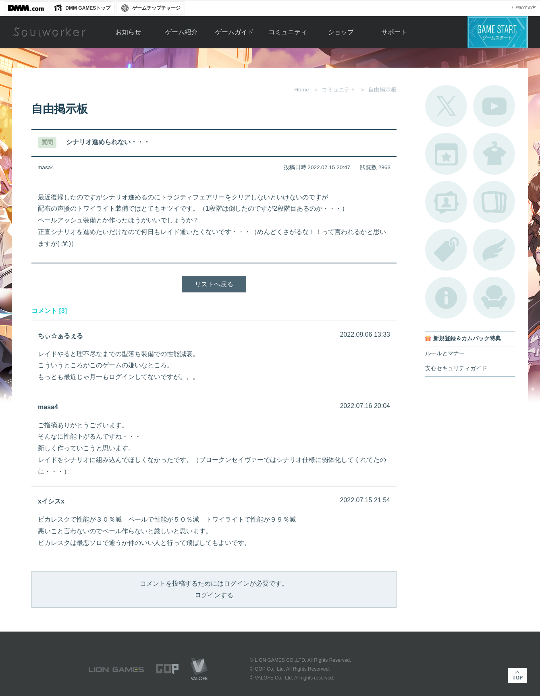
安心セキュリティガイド (456, 368)
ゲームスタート (497, 32)
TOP (517, 675)
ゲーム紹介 (181, 32)
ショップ (341, 32)
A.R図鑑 (494, 202)
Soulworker (49, 32)
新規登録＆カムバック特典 (467, 339)
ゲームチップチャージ (156, 8)
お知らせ (128, 32)
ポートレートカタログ (446, 202)
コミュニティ (287, 32)
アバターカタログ (494, 154)
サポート (394, 32)
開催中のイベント (446, 154)
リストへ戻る (214, 284)
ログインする (214, 595)
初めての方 (526, 7)
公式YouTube (494, 106)
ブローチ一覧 (494, 250)
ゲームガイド (234, 32)
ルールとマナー (445, 353)
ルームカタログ (494, 298)
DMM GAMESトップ (87, 8)
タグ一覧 (446, 250)
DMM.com (26, 8)
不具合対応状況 (446, 298)
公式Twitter (446, 106)
